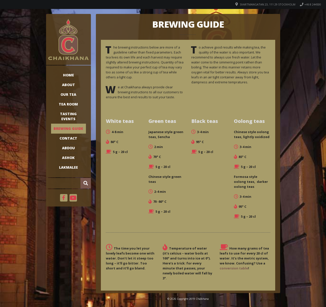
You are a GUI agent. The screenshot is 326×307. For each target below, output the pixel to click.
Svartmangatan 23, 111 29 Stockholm (267, 4)
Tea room (68, 104)
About (68, 84)
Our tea (68, 94)
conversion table (234, 268)
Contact (68, 138)
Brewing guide (68, 128)
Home (68, 75)
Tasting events (68, 116)
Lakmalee (68, 167)
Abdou (68, 148)
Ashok (68, 157)
